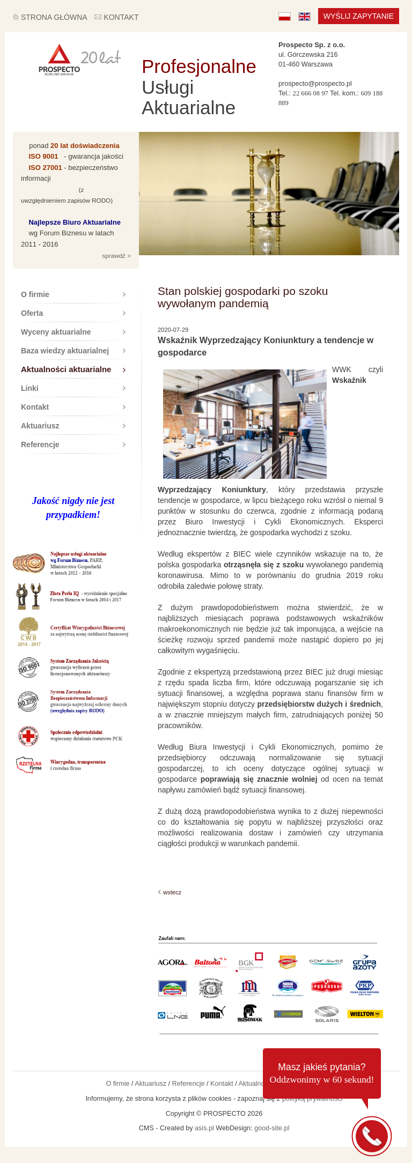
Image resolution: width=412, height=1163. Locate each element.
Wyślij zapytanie (358, 16)
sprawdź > (115, 255)
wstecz (172, 892)
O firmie (73, 294)
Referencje (73, 444)
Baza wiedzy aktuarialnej (73, 350)
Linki (73, 388)
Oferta (73, 313)
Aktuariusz (73, 425)
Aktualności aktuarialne (73, 369)
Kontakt (73, 407)
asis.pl (204, 1128)
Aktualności (256, 1083)
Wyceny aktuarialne (73, 332)
